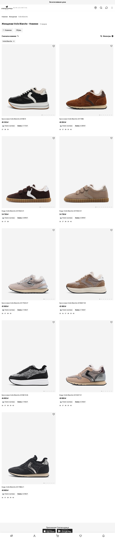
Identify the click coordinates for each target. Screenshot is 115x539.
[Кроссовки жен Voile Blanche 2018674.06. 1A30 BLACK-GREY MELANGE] (29, 358)
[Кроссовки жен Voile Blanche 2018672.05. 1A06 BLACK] (29, 82)
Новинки (8, 30)
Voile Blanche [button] (7, 41)
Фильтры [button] (106, 36)
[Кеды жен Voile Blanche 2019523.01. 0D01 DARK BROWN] (29, 174)
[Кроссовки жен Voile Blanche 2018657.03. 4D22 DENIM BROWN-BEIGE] (86, 266)
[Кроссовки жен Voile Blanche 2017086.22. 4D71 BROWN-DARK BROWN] (86, 82)
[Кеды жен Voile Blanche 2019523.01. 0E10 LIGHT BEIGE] (86, 174)
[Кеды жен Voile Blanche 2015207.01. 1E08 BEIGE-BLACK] (86, 358)
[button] (106, 8)
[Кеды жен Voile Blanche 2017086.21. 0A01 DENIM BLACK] (29, 450)
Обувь (18, 30)
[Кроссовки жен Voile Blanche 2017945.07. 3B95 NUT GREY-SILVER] (29, 266)
